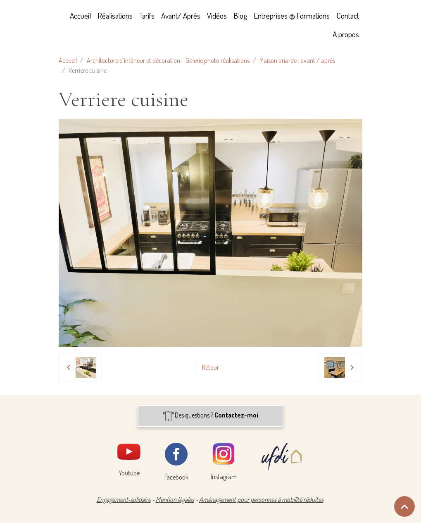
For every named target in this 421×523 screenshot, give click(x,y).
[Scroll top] (404, 506)
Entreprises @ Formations (292, 15)
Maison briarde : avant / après (297, 60)
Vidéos (217, 15)
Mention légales (175, 499)
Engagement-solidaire (124, 499)
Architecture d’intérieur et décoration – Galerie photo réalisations (168, 60)
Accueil (80, 15)
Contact (347, 15)
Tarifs (147, 15)
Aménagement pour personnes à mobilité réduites (261, 499)
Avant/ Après (180, 15)
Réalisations (115, 15)
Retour (210, 367)
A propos (346, 34)
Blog (240, 15)
